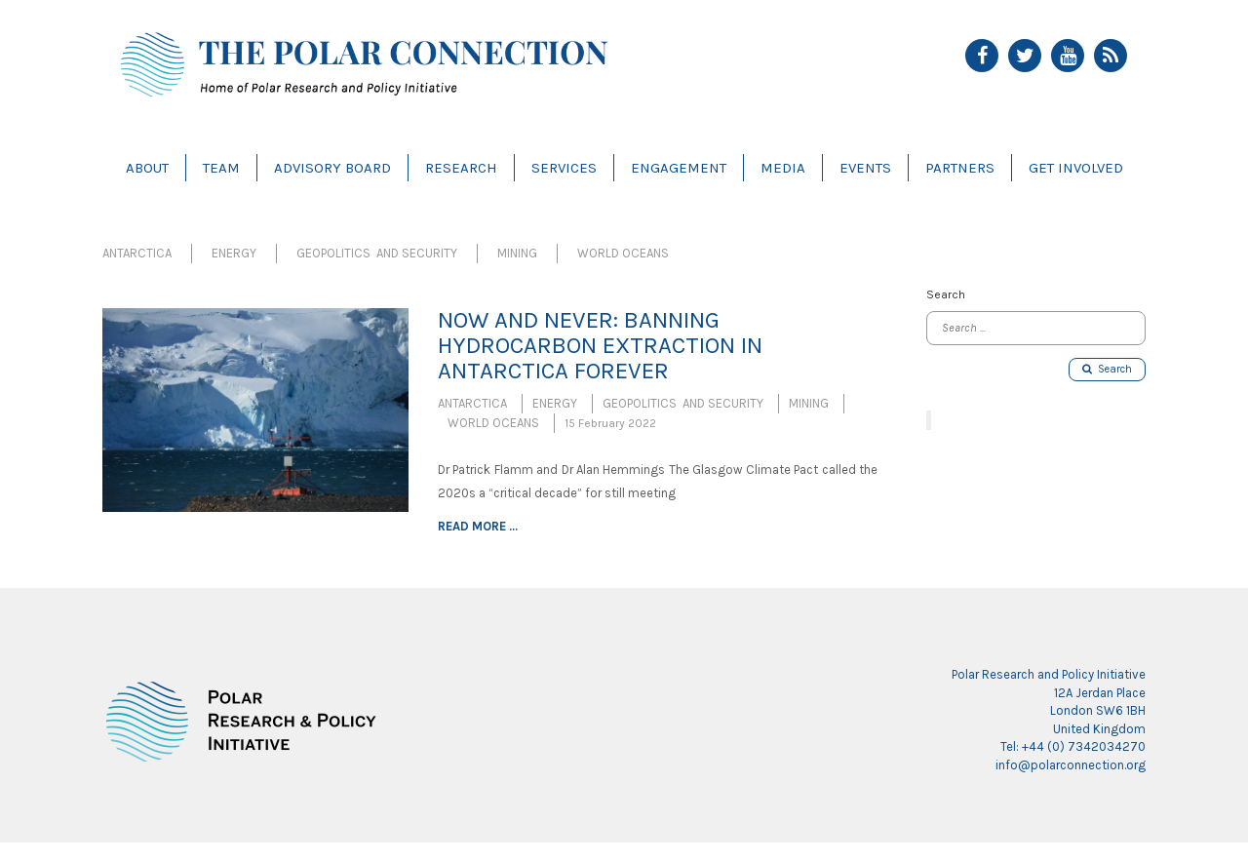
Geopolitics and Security (376, 253)
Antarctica (137, 253)
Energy (234, 253)
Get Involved (1076, 167)
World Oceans (623, 253)
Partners (959, 167)
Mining (517, 253)
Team (221, 167)
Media (782, 167)
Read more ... (478, 526)
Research (461, 167)
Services (564, 167)
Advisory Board (332, 167)
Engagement (678, 167)
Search (1107, 369)
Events (865, 167)
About (147, 167)
